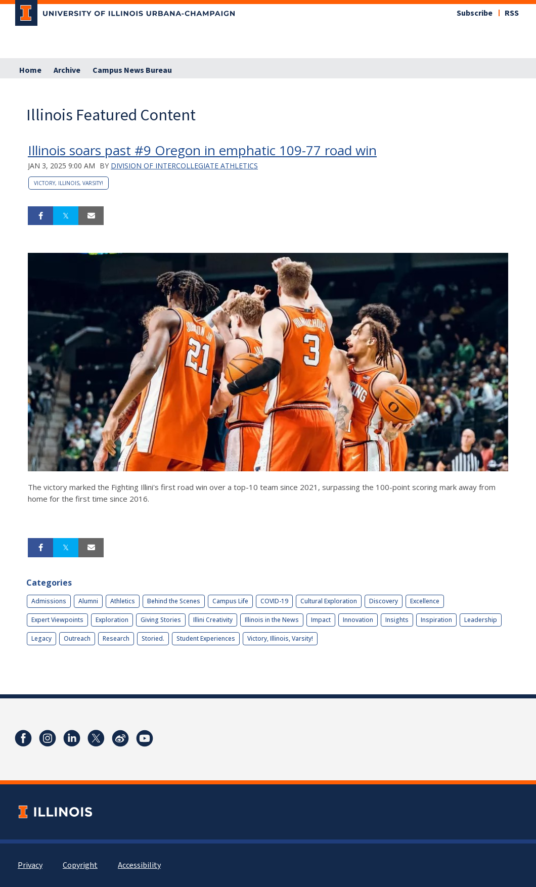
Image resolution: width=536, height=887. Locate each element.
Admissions (48, 601)
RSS (512, 13)
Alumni (88, 601)
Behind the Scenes (173, 601)
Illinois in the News (272, 619)
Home (30, 70)
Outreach (77, 638)
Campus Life (230, 601)
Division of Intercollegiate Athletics (184, 165)
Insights (397, 619)
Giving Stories (161, 619)
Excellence (424, 601)
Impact (321, 619)
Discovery (383, 601)
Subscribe (475, 13)
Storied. (153, 638)
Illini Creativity (213, 619)
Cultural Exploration (328, 601)
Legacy (41, 638)
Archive (67, 70)
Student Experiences (205, 638)
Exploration (112, 619)
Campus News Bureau (132, 70)
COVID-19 (274, 601)
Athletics (122, 601)
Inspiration (436, 619)
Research (116, 638)
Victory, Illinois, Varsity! (68, 183)
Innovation (358, 619)
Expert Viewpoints (57, 619)
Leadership (480, 619)
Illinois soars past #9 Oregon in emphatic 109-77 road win (202, 150)
